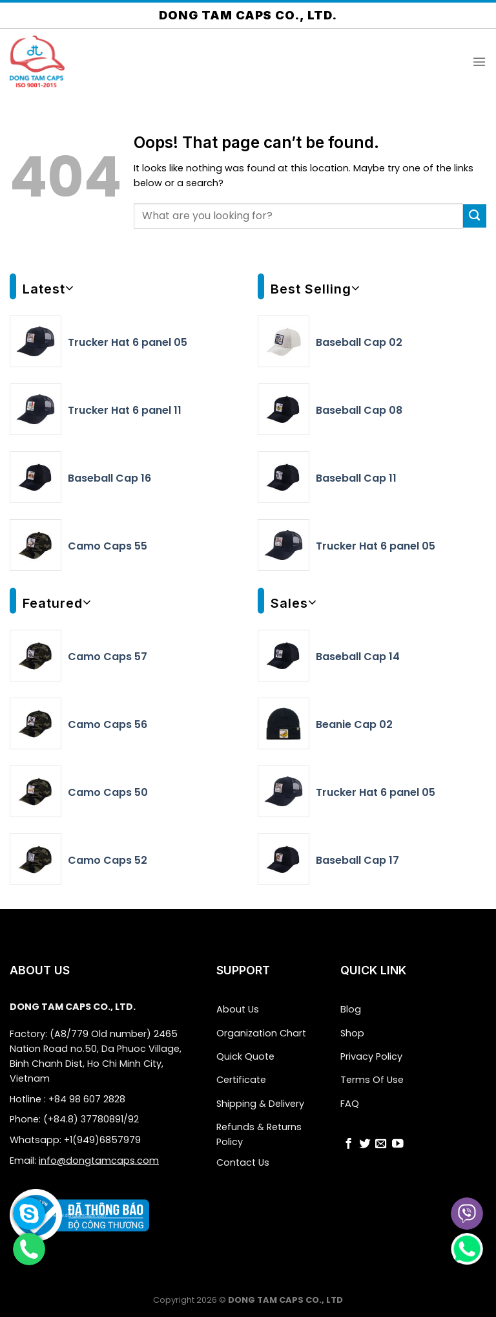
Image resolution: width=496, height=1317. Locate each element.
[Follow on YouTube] (398, 1143)
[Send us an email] (381, 1143)
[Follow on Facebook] (349, 1143)
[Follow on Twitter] (365, 1143)
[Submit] (474, 216)
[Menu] (479, 61)
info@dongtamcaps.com (99, 1160)
